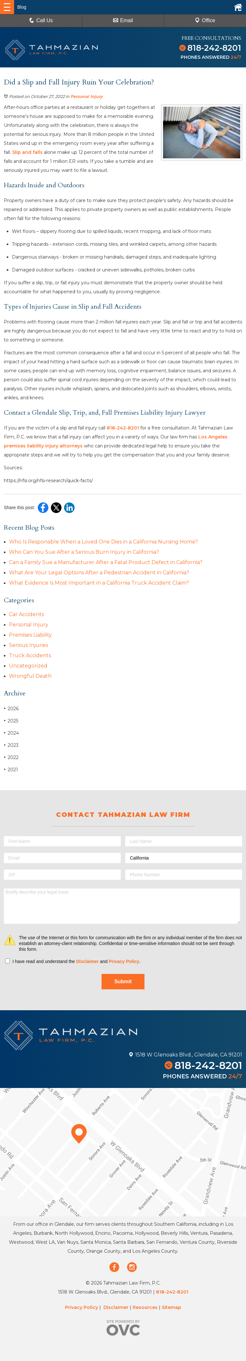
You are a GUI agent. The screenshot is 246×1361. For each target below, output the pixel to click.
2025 (11, 720)
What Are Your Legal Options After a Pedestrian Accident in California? (99, 573)
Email (123, 20)
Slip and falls (27, 152)
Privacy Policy (124, 961)
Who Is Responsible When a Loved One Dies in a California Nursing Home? (103, 542)
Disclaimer (87, 961)
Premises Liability (30, 635)
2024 (11, 733)
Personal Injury (86, 96)
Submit (123, 981)
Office (205, 20)
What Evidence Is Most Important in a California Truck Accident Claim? (99, 583)
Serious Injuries (28, 645)
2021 (11, 769)
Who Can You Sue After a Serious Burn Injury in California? (84, 552)
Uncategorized (28, 666)
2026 (11, 708)
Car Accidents (26, 614)
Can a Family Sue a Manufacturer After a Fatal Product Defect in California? (105, 562)
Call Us (41, 20)
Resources (145, 1307)
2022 (11, 757)
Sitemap (171, 1307)
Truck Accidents (30, 655)
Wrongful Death (30, 676)
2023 (11, 745)
